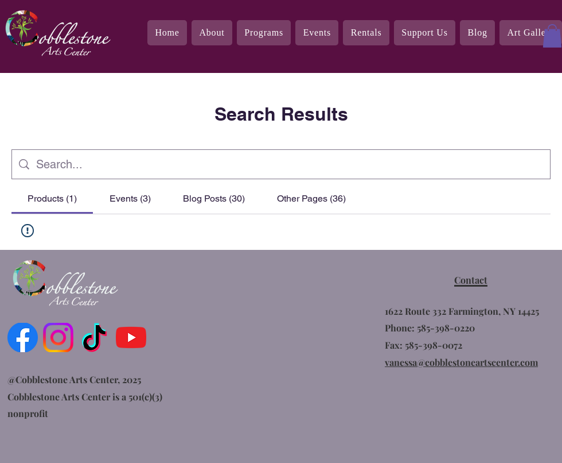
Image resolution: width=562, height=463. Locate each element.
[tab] (52, 199)
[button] (552, 36)
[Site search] (289, 164)
